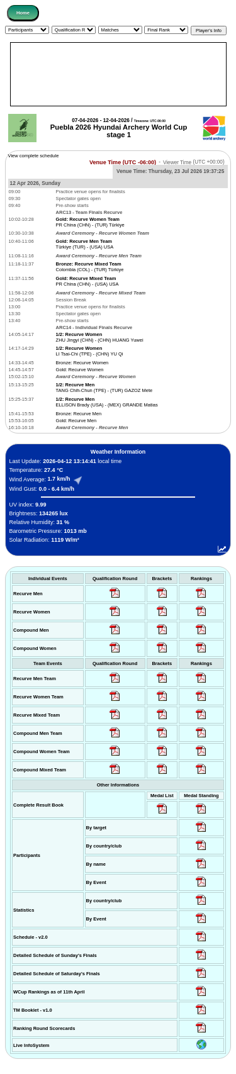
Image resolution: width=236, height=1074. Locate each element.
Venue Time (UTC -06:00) (122, 162)
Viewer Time (194, 162)
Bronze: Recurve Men (79, 414)
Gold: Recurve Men (76, 420)
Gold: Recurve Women (80, 369)
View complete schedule (33, 156)
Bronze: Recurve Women (82, 363)
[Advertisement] (118, 74)
